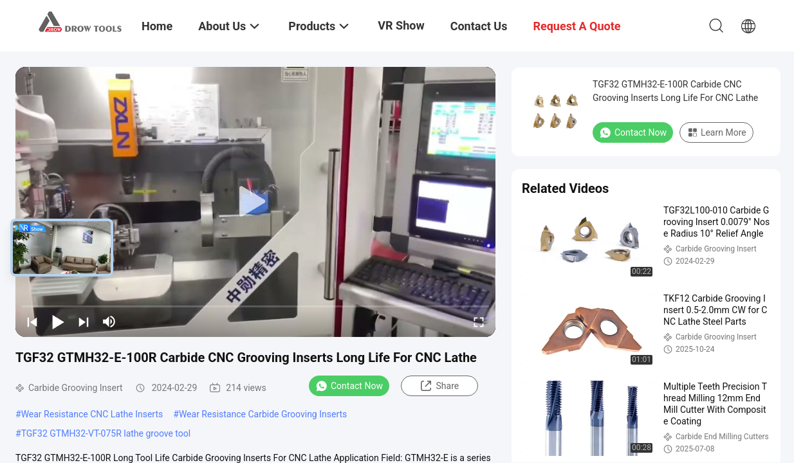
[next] (84, 321)
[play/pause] (58, 321)
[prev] (32, 321)
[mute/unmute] (109, 321)
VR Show (401, 25)
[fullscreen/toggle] (479, 321)
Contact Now (349, 386)
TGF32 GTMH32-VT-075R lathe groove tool (106, 433)
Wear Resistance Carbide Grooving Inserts (263, 414)
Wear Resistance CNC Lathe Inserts (92, 414)
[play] (255, 202)
